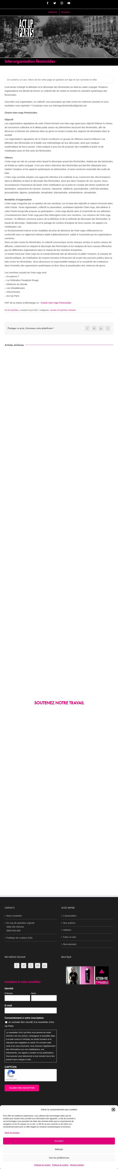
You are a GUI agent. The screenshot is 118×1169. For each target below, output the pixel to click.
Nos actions (69, 923)
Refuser (59, 1149)
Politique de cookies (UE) (19, 937)
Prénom (9, 993)
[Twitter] (23, 965)
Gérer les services (12, 1133)
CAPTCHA (11, 1067)
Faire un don (69, 937)
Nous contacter (14, 915)
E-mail (8, 1005)
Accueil (53, 310)
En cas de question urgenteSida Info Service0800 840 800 (20, 927)
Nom (33, 993)
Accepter (58, 1141)
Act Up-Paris (13, 310)
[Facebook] (16, 965)
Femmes (72, 310)
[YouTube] (37, 965)
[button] (113, 1109)
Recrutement (69, 944)
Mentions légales (77, 1165)
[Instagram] (30, 965)
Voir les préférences (59, 1157)
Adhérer (67, 930)
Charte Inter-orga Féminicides (56, 302)
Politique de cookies (42, 1165)
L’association (69, 915)
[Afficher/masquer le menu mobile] (111, 21)
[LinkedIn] (44, 965)
